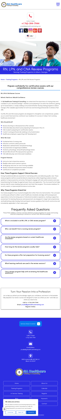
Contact (44, 404)
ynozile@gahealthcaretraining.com (30, 26)
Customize (10, 412)
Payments (44, 398)
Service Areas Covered (28, 324)
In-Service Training (17, 393)
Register (44, 393)
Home (3, 79)
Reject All (20, 412)
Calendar (44, 388)
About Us (44, 383)
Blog (16, 398)
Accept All (31, 412)
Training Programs (12, 79)
